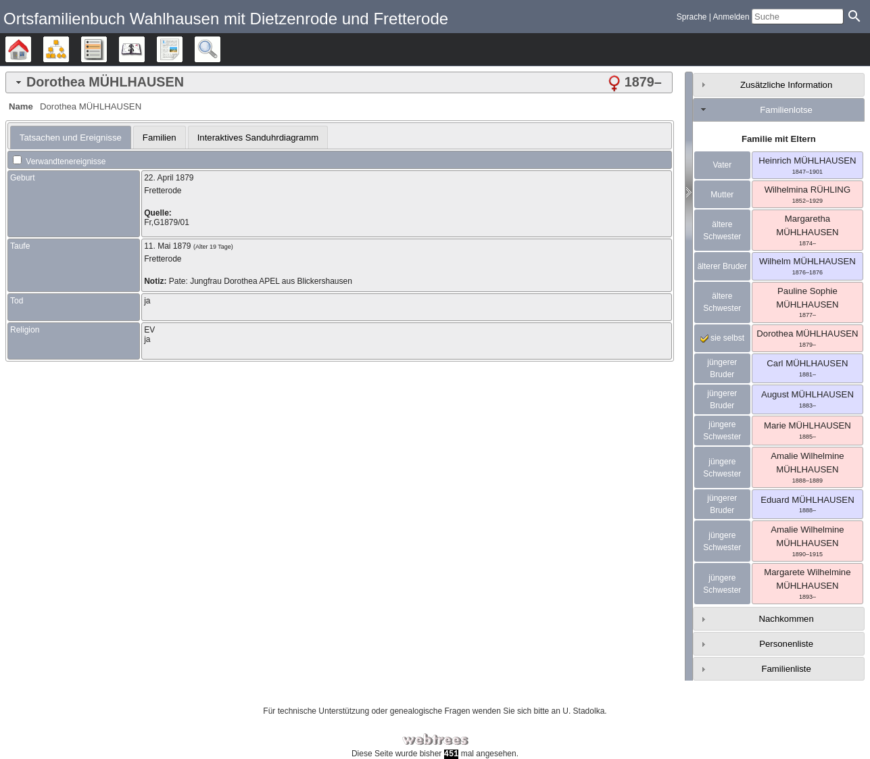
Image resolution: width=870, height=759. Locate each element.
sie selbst (722, 338)
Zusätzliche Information (786, 85)
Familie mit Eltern (779, 139)
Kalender (144, 49)
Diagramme (69, 49)
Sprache (692, 17)
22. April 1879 (168, 177)
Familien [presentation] (159, 137)
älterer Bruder (722, 266)
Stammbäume (31, 49)
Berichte (182, 49)
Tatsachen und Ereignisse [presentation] (71, 137)
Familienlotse (786, 110)
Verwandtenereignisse (59, 161)
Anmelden (731, 17)
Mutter (721, 194)
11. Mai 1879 (167, 246)
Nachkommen (785, 619)
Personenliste (786, 644)
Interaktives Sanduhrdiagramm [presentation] (258, 137)
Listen (106, 49)
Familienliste (786, 669)
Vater (721, 165)
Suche (220, 49)
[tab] (339, 82)
